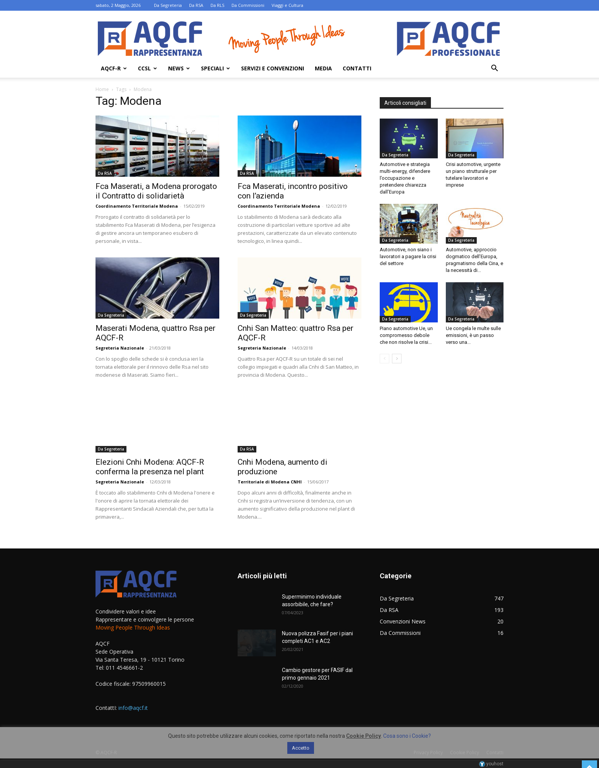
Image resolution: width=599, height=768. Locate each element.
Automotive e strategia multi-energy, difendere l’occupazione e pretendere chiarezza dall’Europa (405, 178)
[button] (494, 69)
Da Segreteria (168, 5)
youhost (491, 763)
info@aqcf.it (133, 707)
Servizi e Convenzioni (272, 68)
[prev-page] (384, 358)
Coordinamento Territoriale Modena (137, 206)
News (179, 68)
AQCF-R (114, 68)
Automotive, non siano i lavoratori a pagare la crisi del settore (408, 256)
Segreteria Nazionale (120, 348)
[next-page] (396, 358)
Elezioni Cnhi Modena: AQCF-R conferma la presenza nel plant (150, 466)
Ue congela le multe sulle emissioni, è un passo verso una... (473, 335)
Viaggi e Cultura (287, 5)
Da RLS (217, 5)
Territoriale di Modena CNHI (270, 482)
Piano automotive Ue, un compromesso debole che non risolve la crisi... (406, 335)
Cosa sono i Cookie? (407, 736)
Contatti (357, 68)
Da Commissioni (248, 5)
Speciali (215, 68)
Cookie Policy (363, 736)
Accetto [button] (300, 748)
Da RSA (196, 5)
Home (102, 89)
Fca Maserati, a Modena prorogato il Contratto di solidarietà (156, 191)
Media (323, 68)
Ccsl (147, 68)
